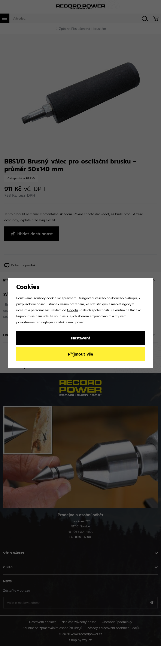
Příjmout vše (80, 354)
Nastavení (80, 338)
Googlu (72, 310)
